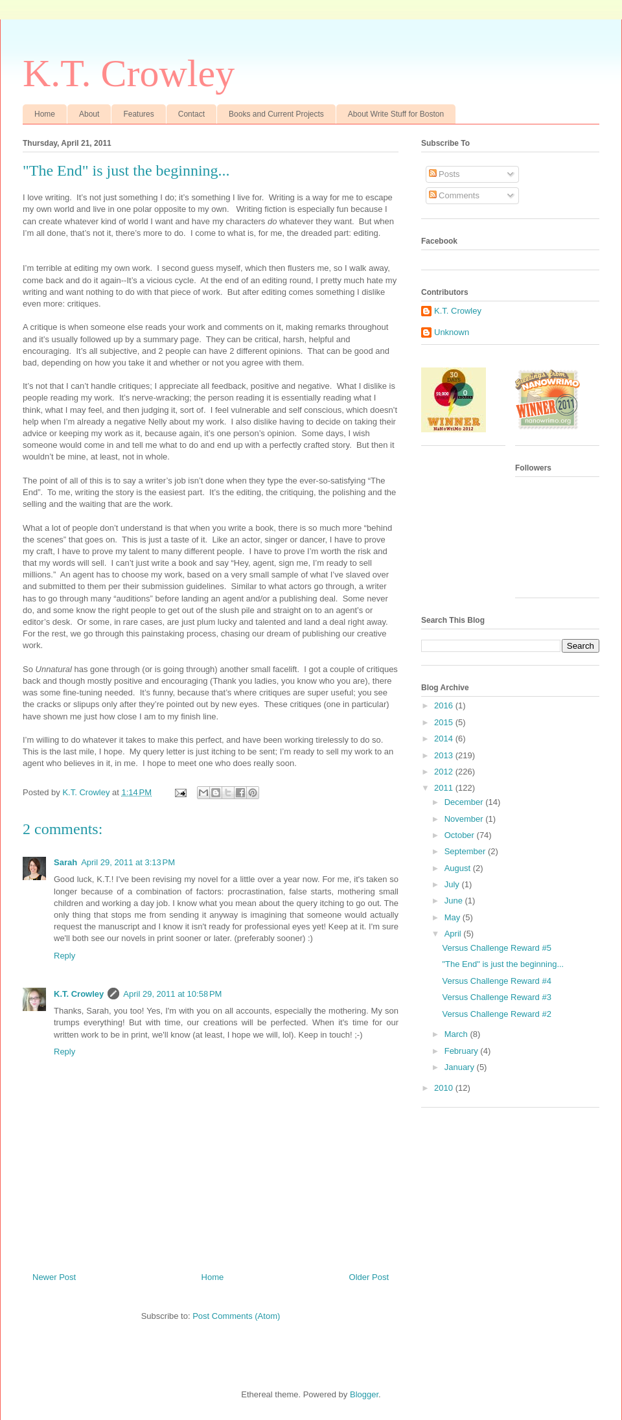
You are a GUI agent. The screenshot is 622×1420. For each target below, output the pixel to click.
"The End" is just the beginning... (503, 964)
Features (138, 114)
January (460, 1067)
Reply (64, 955)
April (454, 933)
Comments (454, 195)
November (465, 819)
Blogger (364, 1394)
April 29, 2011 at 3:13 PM (128, 862)
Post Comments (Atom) (236, 1316)
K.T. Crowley (129, 73)
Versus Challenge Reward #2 (496, 1014)
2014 (444, 738)
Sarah (65, 862)
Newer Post (54, 1277)
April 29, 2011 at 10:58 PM (172, 994)
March (457, 1034)
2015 (444, 722)
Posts (444, 174)
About (89, 114)
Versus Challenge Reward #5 (496, 948)
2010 (444, 1088)
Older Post (369, 1277)
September (466, 851)
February (462, 1051)
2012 (444, 771)
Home (44, 114)
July (453, 884)
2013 (444, 755)
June (454, 900)
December (465, 802)
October (460, 835)
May (453, 917)
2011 (444, 788)
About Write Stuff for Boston (396, 114)
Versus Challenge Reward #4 (496, 981)
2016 (444, 705)
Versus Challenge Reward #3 (496, 997)
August (458, 868)
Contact (191, 114)
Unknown (451, 332)
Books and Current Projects (276, 114)
